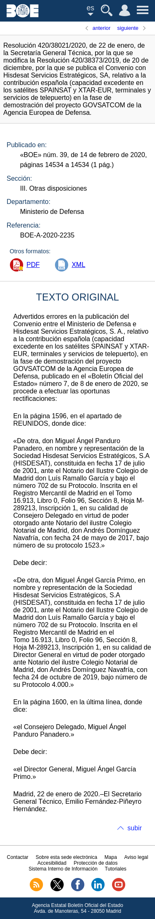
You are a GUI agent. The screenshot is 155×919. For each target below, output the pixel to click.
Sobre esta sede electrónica (66, 857)
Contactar (18, 857)
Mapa (111, 857)
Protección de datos (95, 863)
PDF (33, 264)
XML (78, 264)
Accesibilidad (52, 863)
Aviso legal (136, 857)
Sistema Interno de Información (63, 869)
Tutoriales (115, 869)
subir (134, 828)
